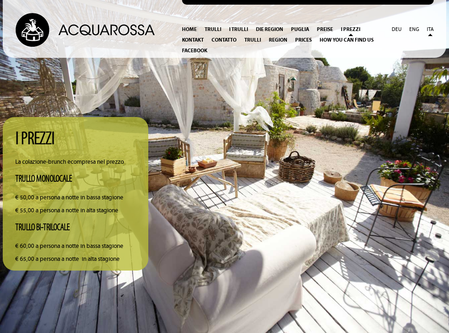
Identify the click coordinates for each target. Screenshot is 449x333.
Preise (325, 29)
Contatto (224, 40)
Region (278, 40)
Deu (396, 29)
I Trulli (238, 29)
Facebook (194, 51)
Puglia (300, 29)
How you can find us (347, 40)
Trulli (213, 29)
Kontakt (193, 40)
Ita (430, 29)
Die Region (269, 29)
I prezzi (350, 29)
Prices (303, 40)
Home (189, 29)
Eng (414, 29)
